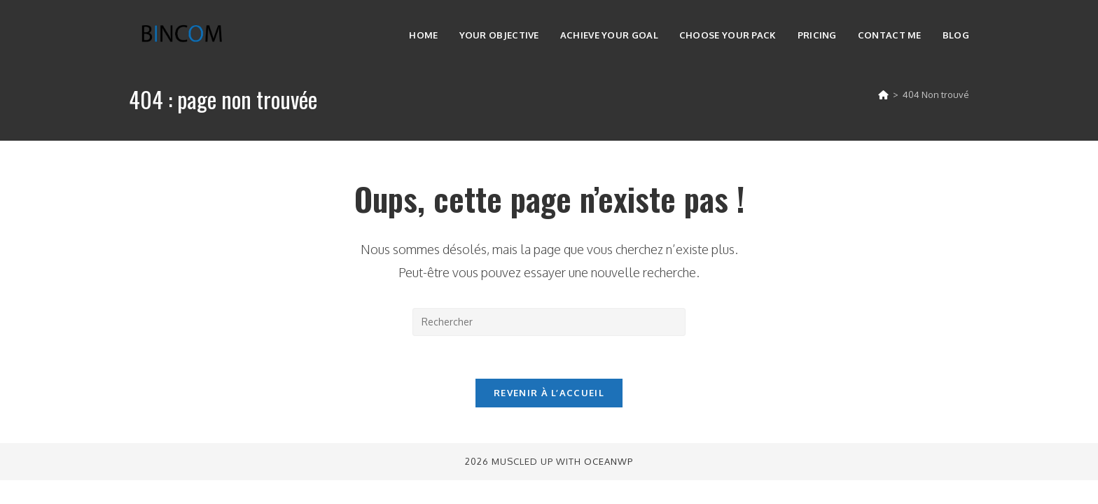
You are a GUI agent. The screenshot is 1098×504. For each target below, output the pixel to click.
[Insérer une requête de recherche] (549, 322)
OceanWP (608, 461)
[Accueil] (883, 94)
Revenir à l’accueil (549, 392)
